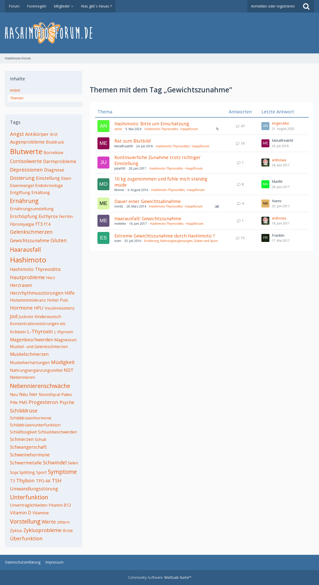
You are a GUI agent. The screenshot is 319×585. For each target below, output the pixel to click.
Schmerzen (22, 439)
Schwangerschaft (28, 447)
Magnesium (65, 340)
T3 (12, 481)
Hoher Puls (57, 300)
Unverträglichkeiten (28, 505)
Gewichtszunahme (29, 240)
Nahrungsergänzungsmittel (36, 370)
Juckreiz (26, 316)
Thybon (25, 480)
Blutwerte (26, 151)
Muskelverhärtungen (30, 362)
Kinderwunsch (48, 316)
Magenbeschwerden (31, 340)
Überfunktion (26, 538)
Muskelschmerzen (29, 354)
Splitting (27, 472)
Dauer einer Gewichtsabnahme (147, 201)
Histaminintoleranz (28, 300)
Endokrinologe (49, 185)
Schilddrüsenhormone (30, 418)
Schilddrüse (23, 410)
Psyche (67, 402)
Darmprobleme (59, 161)
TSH (57, 480)
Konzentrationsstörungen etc (38, 323)
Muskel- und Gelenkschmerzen (39, 346)
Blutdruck (55, 142)
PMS (23, 402)
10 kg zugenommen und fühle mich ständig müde (160, 182)
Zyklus (16, 530)
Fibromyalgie (22, 224)
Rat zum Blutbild (132, 141)
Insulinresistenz (60, 308)
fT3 (39, 224)
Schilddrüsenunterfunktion (35, 425)
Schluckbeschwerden (57, 432)
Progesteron (43, 402)
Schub (40, 439)
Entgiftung (20, 192)
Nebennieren (22, 377)
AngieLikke (280, 123)
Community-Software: (159, 577)
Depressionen (26, 169)
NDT (69, 370)
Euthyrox (48, 216)
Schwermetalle (26, 463)
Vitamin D (20, 513)
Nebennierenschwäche (40, 386)
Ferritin (66, 216)
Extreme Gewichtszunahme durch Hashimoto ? (164, 236)
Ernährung (24, 201)
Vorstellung (25, 521)
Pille (14, 402)
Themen (16, 98)
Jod (13, 316)
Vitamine (40, 513)
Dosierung (22, 178)
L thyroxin (63, 332)
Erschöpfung (23, 216)
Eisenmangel (22, 185)
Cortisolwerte (26, 161)
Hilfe (70, 293)
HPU (38, 308)
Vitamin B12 (60, 505)
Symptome (62, 472)
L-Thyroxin (40, 331)
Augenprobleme (27, 142)
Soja (14, 472)
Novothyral (49, 394)
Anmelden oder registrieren (273, 6)
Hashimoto (28, 259)
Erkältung (40, 192)
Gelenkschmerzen (31, 231)
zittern (63, 522)
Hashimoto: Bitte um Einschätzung (151, 124)
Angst (17, 134)
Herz (50, 277)
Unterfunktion (29, 497)
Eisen (66, 178)
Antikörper (37, 134)
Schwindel (55, 462)
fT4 (47, 224)
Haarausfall (25, 249)
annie (118, 129)
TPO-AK (43, 481)
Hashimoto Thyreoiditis (35, 269)
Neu (14, 394)
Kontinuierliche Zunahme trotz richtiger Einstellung (157, 160)
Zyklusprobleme (42, 530)
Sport (41, 472)
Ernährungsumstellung (32, 208)
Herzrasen (21, 285)
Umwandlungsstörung (34, 489)
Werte (49, 521)
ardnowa (279, 160)
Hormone (21, 307)
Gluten (59, 240)
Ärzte (68, 530)
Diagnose (54, 170)
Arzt (54, 134)
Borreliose (53, 152)
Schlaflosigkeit (23, 432)
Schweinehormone (30, 455)
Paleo (66, 394)
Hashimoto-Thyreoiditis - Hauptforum (171, 129)
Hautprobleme (27, 277)
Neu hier (28, 394)
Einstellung (48, 178)
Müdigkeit (63, 362)
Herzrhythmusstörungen (36, 293)
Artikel (15, 90)
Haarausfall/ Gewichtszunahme (147, 218)
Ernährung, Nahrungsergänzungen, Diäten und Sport (181, 241)
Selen (73, 463)
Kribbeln (18, 332)
